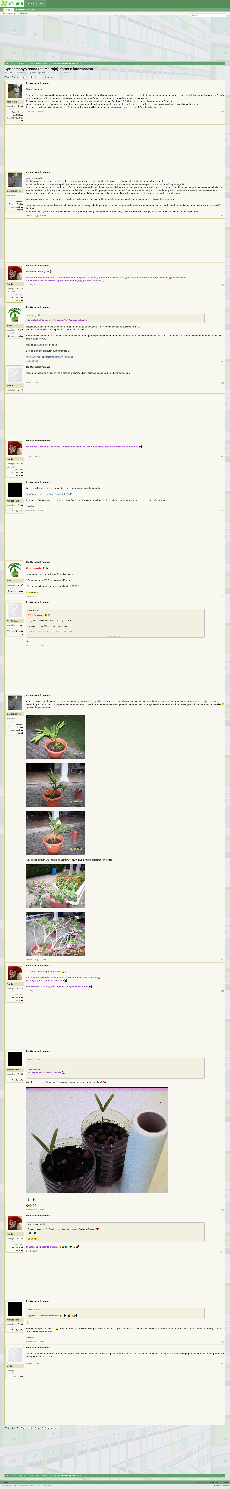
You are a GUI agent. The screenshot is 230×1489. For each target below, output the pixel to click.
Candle (59, 72)
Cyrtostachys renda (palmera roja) (27, 72)
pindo (9, 326)
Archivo (9, 10)
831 (21, 625)
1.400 (20, 106)
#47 (222, 216)
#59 (222, 1342)
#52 (222, 510)
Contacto (200, 1482)
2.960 (20, 505)
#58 (222, 1251)
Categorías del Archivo (25, 9)
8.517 (20, 330)
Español (4, 1482)
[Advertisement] (92, 39)
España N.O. (17, 511)
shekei (10, 1366)
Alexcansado (13, 501)
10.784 (20, 288)
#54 (222, 645)
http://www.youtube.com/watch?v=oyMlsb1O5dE (49, 494)
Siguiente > (50, 77)
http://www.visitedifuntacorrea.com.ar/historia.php (49, 357)
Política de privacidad (221, 1486)
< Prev (22, 77)
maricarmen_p (14, 191)
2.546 (20, 390)
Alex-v (10, 385)
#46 (222, 111)
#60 (222, 1363)
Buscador (24, 13)
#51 (222, 457)
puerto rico (18, 1376)
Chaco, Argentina (15, 336)
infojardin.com (23, 1486)
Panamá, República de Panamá (17, 297)
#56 (222, 991)
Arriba (226, 1482)
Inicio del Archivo (10, 13)
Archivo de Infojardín (214, 1482)
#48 (222, 285)
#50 (222, 383)
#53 (222, 596)
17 (22, 195)
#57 (222, 1210)
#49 (222, 361)
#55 (222, 960)
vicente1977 (12, 621)
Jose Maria (12, 102)
